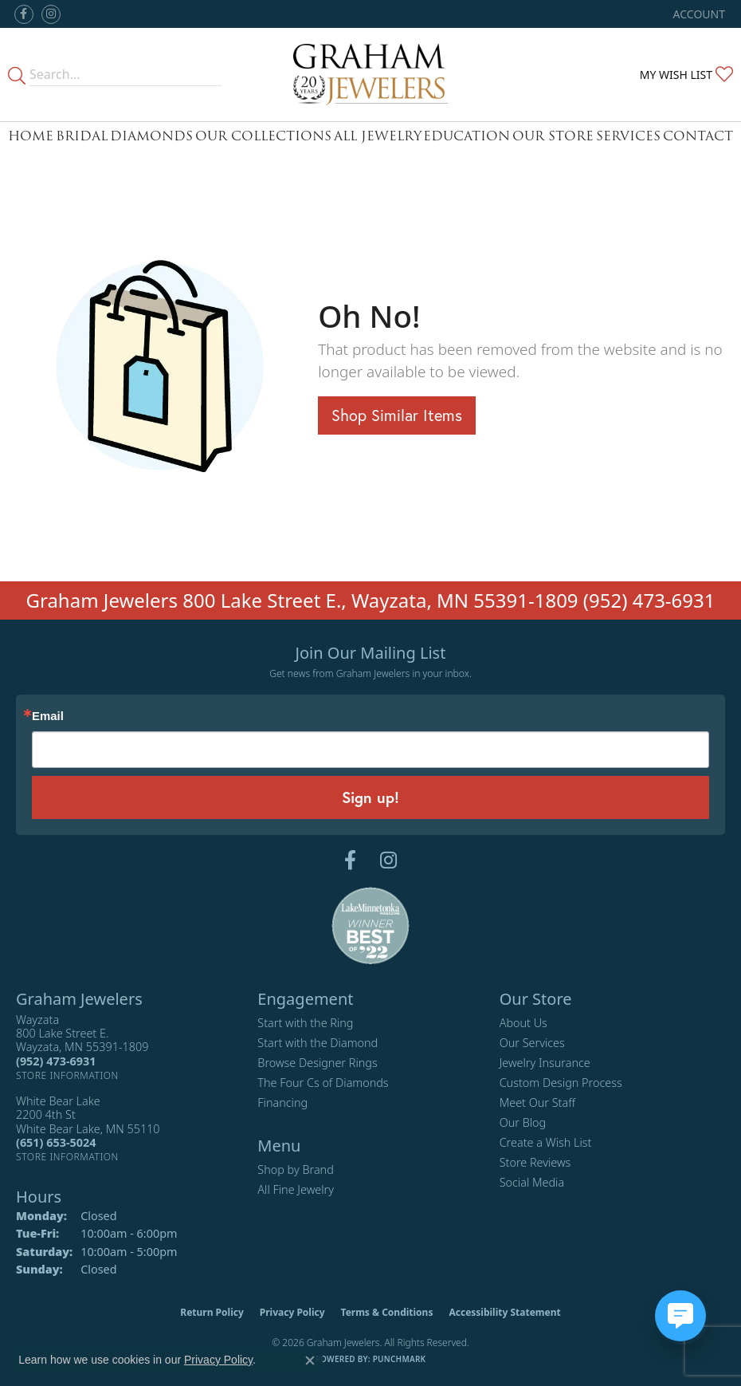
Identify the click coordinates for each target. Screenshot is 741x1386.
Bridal (82, 136)
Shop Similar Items (396, 415)
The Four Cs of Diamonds (322, 1082)
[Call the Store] (56, 1061)
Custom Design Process (561, 1082)
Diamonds (151, 136)
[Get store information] (67, 1075)
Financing (282, 1102)
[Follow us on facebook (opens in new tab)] (23, 14)
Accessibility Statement (504, 1312)
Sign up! (370, 797)
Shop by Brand (295, 1169)
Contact (698, 136)
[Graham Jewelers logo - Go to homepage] (370, 74)
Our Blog (523, 1122)
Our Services (532, 1042)
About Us (523, 1022)
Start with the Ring (305, 1022)
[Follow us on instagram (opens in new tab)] (51, 14)
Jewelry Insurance (545, 1062)
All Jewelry (377, 136)
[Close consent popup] (310, 1360)
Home (30, 136)
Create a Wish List (546, 1142)
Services (628, 136)
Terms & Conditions (387, 1312)
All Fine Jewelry (295, 1189)
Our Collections (263, 136)
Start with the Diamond (317, 1042)
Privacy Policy (292, 1312)
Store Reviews (535, 1162)
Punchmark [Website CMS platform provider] (399, 1358)
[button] (697, 14)
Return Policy (212, 1312)
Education (466, 136)
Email (48, 717)
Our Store (553, 136)
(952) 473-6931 (649, 600)
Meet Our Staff (537, 1102)
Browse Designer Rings (317, 1062)
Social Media (532, 1182)
